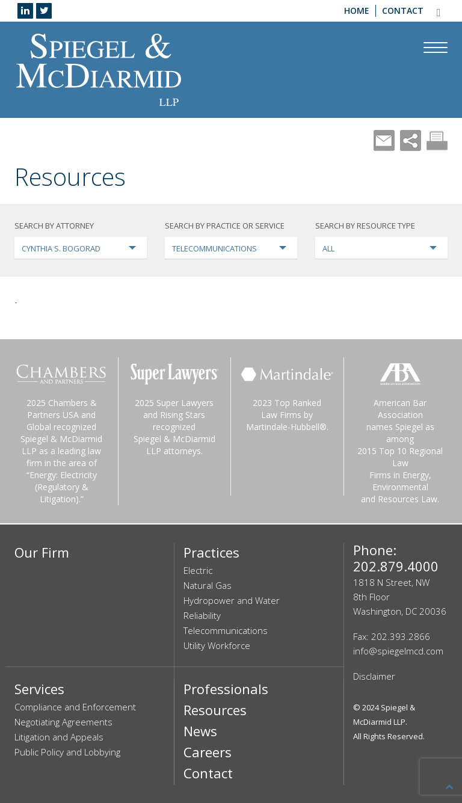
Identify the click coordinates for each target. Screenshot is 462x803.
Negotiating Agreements (63, 722)
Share (410, 140)
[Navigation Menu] (436, 47)
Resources (215, 710)
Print (437, 140)
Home (356, 10)
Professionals (225, 689)
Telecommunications (225, 630)
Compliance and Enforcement (75, 707)
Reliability (202, 615)
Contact (403, 10)
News (200, 731)
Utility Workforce (216, 645)
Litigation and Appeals (58, 737)
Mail (384, 140)
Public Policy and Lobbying (67, 752)
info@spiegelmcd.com (398, 651)
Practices (211, 552)
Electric (197, 570)
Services (39, 689)
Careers (207, 752)
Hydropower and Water (231, 600)
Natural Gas (207, 585)
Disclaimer (374, 676)
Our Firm (41, 552)
